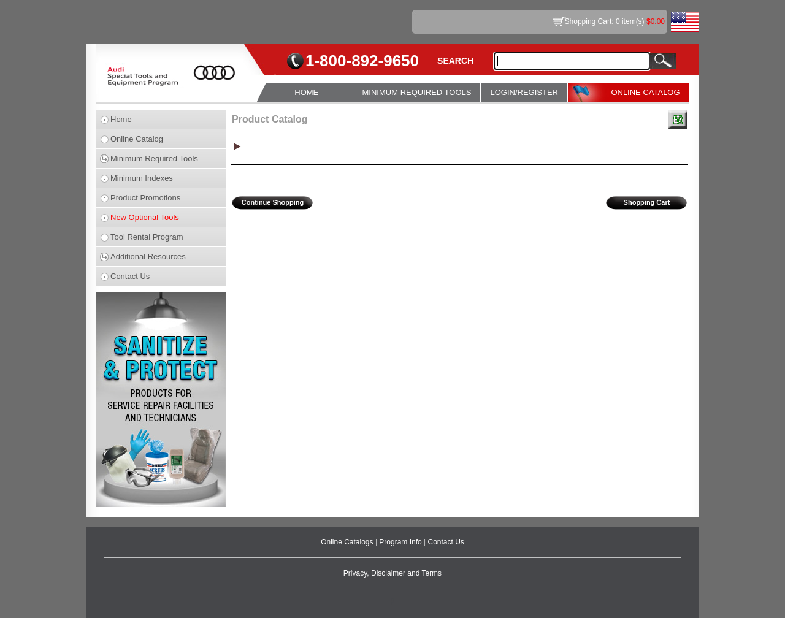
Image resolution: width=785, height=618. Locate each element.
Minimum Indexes (141, 178)
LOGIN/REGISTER (524, 92)
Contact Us (130, 276)
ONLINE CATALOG (645, 92)
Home (121, 119)
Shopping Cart (647, 202)
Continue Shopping (273, 202)
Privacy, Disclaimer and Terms (392, 573)
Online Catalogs (348, 542)
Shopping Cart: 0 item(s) (605, 21)
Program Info (401, 542)
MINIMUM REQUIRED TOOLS (417, 92)
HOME (306, 92)
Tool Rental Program (146, 237)
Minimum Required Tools (154, 158)
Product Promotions (145, 197)
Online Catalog (136, 138)
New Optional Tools (144, 217)
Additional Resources (148, 256)
